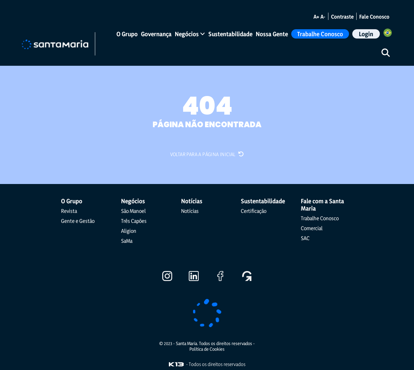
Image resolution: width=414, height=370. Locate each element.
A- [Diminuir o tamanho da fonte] (322, 16)
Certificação (253, 211)
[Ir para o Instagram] (167, 278)
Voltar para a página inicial (207, 154)
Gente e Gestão (78, 221)
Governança (156, 34)
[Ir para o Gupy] (247, 278)
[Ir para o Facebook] (220, 278)
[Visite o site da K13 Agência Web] (176, 364)
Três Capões (134, 221)
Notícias (190, 211)
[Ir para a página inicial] (55, 44)
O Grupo (127, 34)
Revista (69, 211)
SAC (305, 238)
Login (366, 34)
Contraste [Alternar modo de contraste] (342, 16)
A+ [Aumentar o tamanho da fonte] (316, 16)
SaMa (126, 240)
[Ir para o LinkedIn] (194, 278)
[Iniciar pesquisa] (385, 52)
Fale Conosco (374, 16)
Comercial (311, 228)
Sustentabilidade (230, 34)
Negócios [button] (190, 34)
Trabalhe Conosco (320, 34)
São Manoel (133, 211)
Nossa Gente (272, 34)
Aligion (128, 231)
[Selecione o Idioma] (387, 33)
